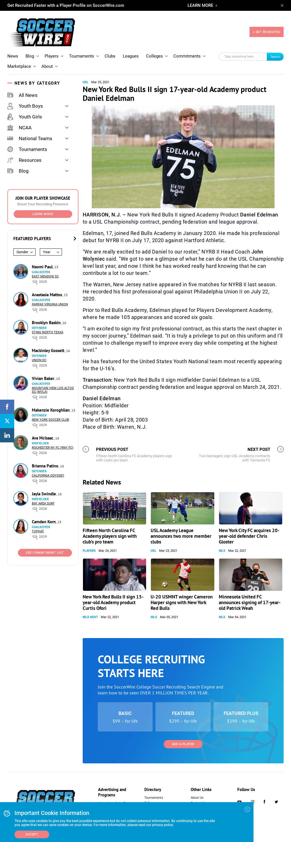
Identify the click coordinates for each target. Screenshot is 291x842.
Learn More (42, 214)
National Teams (29, 138)
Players (52, 56)
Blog (30, 56)
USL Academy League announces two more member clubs (181, 536)
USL (85, 82)
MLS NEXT (90, 617)
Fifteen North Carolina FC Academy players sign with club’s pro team (110, 536)
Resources (24, 160)
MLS (222, 551)
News (12, 56)
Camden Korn (44, 521)
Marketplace (19, 66)
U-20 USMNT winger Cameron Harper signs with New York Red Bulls (182, 602)
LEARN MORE (200, 5)
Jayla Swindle (44, 493)
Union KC (39, 360)
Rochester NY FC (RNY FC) (52, 447)
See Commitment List (45, 553)
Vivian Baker (43, 378)
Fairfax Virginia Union (50, 304)
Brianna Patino (45, 466)
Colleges (154, 56)
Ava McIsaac (43, 438)
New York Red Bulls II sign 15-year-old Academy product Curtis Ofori (113, 602)
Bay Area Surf (43, 503)
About (47, 66)
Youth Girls (24, 117)
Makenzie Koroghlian (51, 410)
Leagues (131, 56)
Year (46, 252)
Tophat (38, 531)
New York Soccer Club (50, 420)
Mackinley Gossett (48, 350)
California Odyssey (48, 475)
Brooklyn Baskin (47, 322)
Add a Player (183, 744)
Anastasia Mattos (47, 294)
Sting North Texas (47, 332)
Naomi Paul (43, 266)
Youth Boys (25, 106)
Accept (32, 834)
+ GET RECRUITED (266, 32)
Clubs (110, 56)
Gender (22, 252)
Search (275, 56)
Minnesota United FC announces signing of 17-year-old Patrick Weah (249, 602)
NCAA (19, 127)
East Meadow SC (45, 276)
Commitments (187, 56)
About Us (197, 798)
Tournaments (81, 56)
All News (22, 95)
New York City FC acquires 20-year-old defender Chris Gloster (249, 536)
